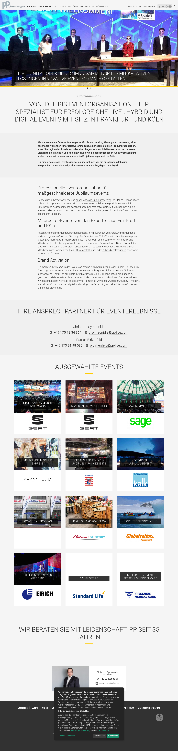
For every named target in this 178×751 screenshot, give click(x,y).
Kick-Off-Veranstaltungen (82, 250)
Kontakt (152, 7)
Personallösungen (96, 6)
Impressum (128, 708)
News (138, 7)
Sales (45, 708)
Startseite (23, 708)
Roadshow (66, 149)
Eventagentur (74, 142)
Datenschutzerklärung (149, 708)
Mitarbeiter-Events (47, 243)
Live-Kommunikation (39, 6)
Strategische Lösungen (69, 6)
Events (35, 708)
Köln (70, 152)
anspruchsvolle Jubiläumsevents (93, 200)
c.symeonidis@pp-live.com (108, 332)
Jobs (145, 7)
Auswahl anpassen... (67, 736)
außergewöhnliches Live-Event (112, 210)
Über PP (131, 7)
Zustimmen (113, 736)
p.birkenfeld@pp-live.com (108, 345)
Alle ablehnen (99, 736)
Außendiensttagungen (114, 250)
